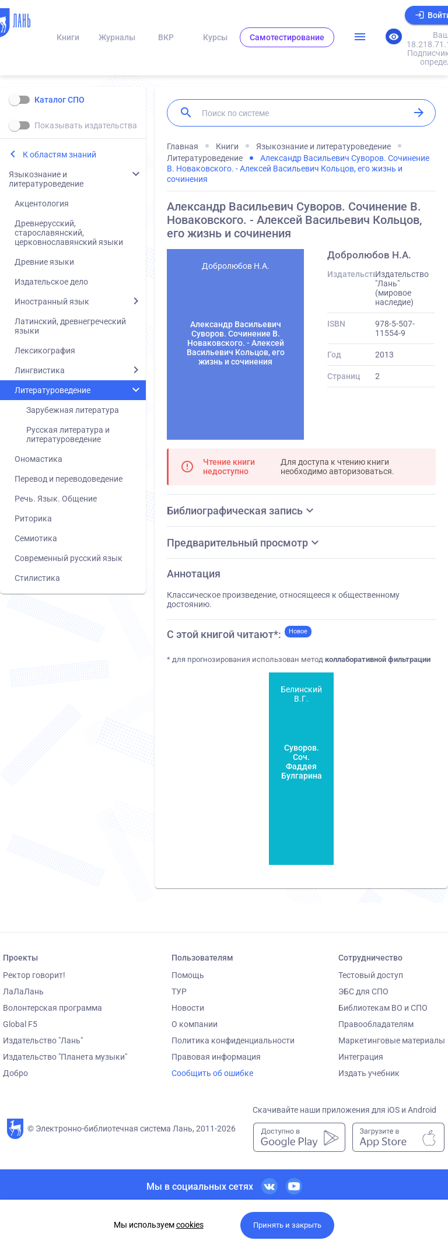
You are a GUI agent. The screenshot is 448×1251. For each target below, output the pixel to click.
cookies (190, 1224)
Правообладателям (376, 1024)
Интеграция (360, 1056)
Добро (15, 1073)
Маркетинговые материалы (391, 1040)
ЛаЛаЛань (23, 991)
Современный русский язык (69, 558)
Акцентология (42, 203)
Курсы (215, 37)
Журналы (117, 37)
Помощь (188, 975)
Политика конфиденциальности (233, 1040)
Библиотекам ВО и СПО (383, 1007)
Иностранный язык (52, 301)
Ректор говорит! (34, 975)
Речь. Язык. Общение (56, 498)
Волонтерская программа (52, 1007)
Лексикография (45, 350)
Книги (68, 37)
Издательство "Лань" (43, 1040)
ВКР (166, 37)
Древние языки (44, 262)
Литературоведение (52, 390)
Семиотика (36, 538)
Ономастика (38, 459)
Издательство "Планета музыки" (65, 1056)
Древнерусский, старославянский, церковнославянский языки (69, 233)
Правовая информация (216, 1056)
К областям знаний (59, 154)
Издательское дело (51, 281)
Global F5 (20, 1024)
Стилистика (37, 578)
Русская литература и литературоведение (68, 434)
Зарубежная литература (72, 410)
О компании (195, 1024)
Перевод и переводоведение (69, 478)
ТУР (179, 991)
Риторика (33, 518)
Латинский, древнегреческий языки (70, 326)
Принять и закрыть (287, 1225)
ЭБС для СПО (363, 991)
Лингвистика (40, 370)
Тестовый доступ (370, 975)
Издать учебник (369, 1073)
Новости (188, 1007)
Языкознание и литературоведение (46, 179)
